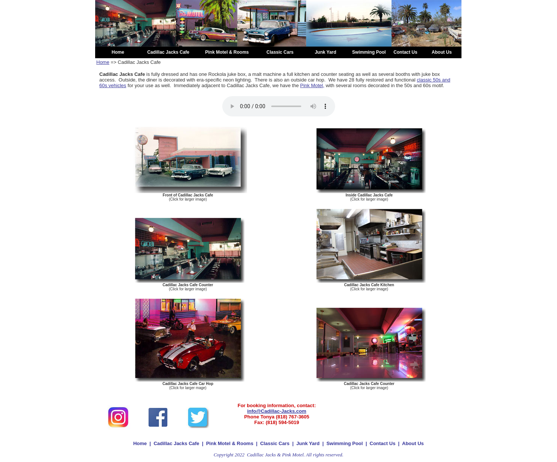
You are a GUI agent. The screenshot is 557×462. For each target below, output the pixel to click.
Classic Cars (275, 443)
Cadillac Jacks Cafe (176, 443)
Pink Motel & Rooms (229, 443)
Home (102, 62)
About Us (413, 443)
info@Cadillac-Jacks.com (276, 411)
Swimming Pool (345, 443)
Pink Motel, (312, 85)
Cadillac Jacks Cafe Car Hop (187, 384)
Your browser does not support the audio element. (278, 106)
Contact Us (383, 443)
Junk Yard (308, 443)
